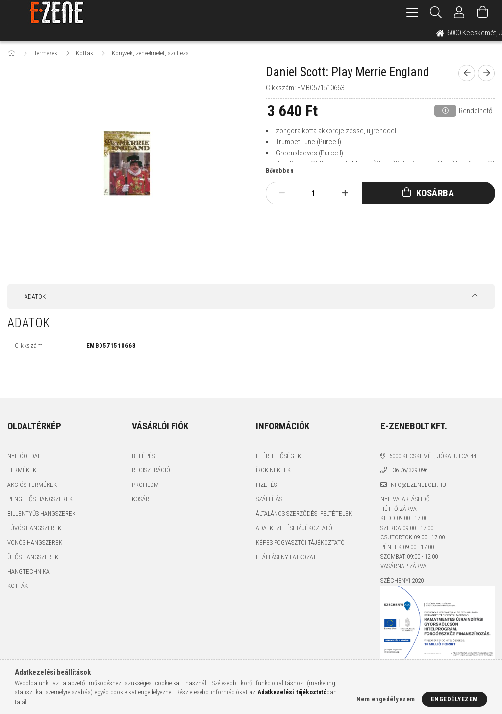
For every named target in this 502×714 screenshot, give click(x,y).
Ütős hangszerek (32, 557)
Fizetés (266, 484)
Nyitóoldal (24, 455)
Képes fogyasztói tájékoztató (300, 542)
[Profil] (459, 12)
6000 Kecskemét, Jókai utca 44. (433, 455)
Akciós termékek (32, 484)
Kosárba (435, 193)
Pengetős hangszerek (40, 499)
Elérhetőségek (278, 455)
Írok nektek (273, 470)
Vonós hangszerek (34, 542)
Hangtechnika (28, 571)
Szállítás (269, 499)
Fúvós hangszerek (34, 528)
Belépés (143, 455)
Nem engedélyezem (385, 699)
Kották (17, 585)
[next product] (486, 73)
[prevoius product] (466, 73)
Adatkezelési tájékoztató (294, 528)
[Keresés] (436, 12)
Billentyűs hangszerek (41, 513)
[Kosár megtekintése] (483, 12)
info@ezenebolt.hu (417, 484)
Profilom (145, 484)
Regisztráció (151, 470)
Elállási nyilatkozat (286, 557)
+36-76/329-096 (408, 470)
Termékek (21, 470)
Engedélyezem (454, 699)
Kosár (140, 499)
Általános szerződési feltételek (304, 513)
